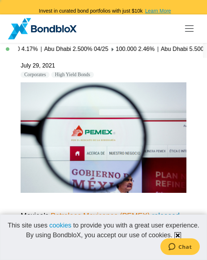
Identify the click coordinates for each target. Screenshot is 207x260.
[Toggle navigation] (189, 28)
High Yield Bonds (72, 74)
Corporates (35, 74)
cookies (60, 225)
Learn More (158, 11)
